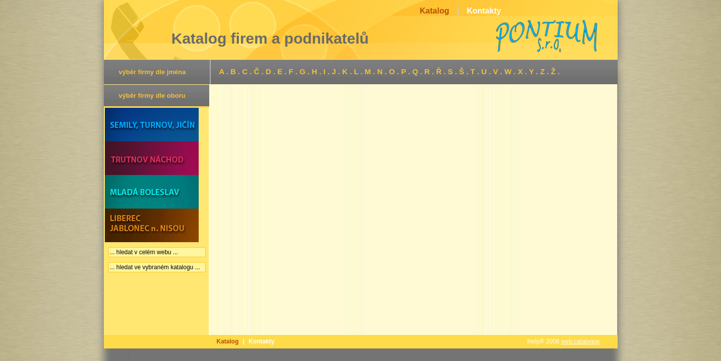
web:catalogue (580, 341)
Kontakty (261, 341)
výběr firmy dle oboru (152, 95)
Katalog (228, 341)
